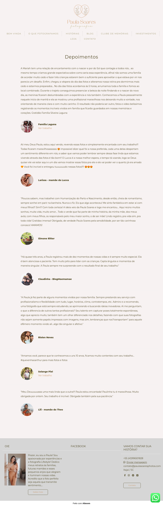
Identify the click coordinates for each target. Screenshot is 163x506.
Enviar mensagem (137, 462)
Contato (132, 485)
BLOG (90, 33)
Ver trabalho (45, 128)
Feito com (81, 503)
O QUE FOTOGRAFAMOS (43, 33)
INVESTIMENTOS (146, 33)
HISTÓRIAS (72, 33)
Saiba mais (38, 492)
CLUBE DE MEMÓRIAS (114, 33)
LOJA (73, 39)
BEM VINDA (14, 33)
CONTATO (90, 39)
